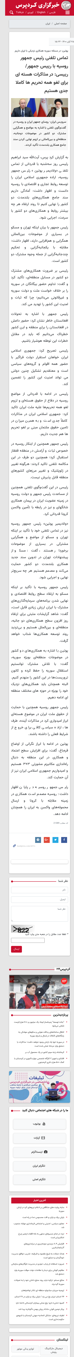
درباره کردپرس (63, 1325)
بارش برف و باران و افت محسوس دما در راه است (43, 1159)
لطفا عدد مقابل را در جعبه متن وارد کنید (46, 874)
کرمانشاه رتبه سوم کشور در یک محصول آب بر (44, 995)
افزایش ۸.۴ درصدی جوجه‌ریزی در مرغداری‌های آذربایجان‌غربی (37, 1182)
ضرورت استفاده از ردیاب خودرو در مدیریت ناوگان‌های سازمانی (37, 1198)
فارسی (47, 12)
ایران (48, 24)
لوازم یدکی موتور (21, 1283)
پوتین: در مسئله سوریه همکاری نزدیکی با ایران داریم (41, 51)
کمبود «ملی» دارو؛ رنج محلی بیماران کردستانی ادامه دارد (40, 1237)
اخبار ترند (37, 1299)
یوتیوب (37, 1069)
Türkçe (14, 12)
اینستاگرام (37, 1098)
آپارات (37, 1083)
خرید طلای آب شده (21, 1291)
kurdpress (37, 5)
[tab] (37, 1146)
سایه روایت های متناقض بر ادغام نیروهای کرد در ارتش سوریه (37, 1153)
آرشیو (63, 1334)
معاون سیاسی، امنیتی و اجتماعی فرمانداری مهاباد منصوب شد (37, 1165)
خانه (68, 1321)
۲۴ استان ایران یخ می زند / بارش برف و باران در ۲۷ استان (39, 1231)
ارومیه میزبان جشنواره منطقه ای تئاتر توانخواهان (42, 1224)
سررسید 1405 (52, 1291)
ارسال (11, 889)
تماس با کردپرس (61, 1329)
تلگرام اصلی (36, 1125)
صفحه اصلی (60, 24)
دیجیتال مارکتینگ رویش (52, 1283)
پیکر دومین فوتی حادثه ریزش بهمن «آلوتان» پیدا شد (41, 1243)
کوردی (25, 12)
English (36, 12)
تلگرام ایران (36, 1111)
